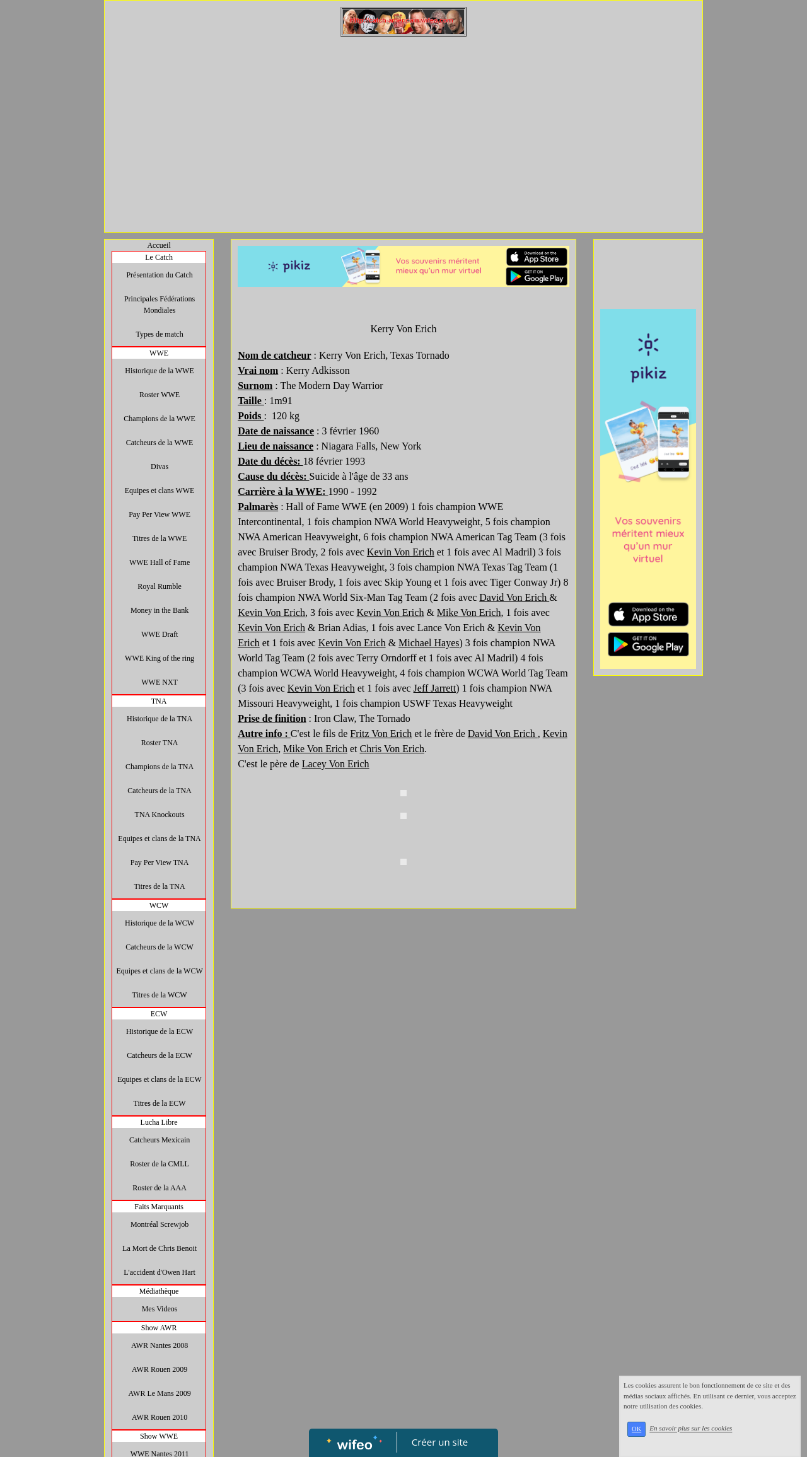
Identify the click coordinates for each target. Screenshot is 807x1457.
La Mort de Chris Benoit (159, 1248)
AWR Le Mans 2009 (159, 1393)
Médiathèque (159, 1291)
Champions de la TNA (159, 766)
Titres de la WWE (159, 538)
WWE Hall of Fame (159, 562)
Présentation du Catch (159, 274)
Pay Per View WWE (159, 514)
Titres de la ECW (159, 1103)
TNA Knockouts (160, 814)
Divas (159, 466)
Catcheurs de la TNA (159, 790)
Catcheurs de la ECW (159, 1055)
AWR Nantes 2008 (159, 1345)
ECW (159, 1013)
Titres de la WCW (159, 994)
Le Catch (159, 257)
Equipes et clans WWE (160, 490)
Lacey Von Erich (335, 763)
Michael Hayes (428, 642)
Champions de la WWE (159, 418)
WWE (158, 353)
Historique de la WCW (159, 923)
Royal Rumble (159, 586)
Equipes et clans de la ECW (159, 1079)
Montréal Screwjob (160, 1224)
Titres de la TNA (159, 886)
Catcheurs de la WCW (159, 947)
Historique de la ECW (159, 1031)
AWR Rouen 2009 (159, 1369)
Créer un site (440, 1442)
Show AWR (159, 1327)
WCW (159, 905)
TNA (159, 701)
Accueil (158, 245)
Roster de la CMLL (159, 1163)
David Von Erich (514, 597)
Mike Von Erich (469, 612)
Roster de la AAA (159, 1187)
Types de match (159, 334)
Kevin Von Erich (400, 552)
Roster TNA (159, 742)
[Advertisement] (403, 131)
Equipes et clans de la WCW (159, 970)
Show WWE (159, 1436)
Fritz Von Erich (381, 733)
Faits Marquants (158, 1206)
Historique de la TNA (159, 718)
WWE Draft (159, 634)
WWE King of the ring (159, 658)
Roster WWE (159, 394)
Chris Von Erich (391, 748)
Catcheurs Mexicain (159, 1139)
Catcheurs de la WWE (160, 442)
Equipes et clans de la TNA (159, 838)
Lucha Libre (159, 1122)
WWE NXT (159, 682)
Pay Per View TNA (160, 862)
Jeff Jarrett (435, 688)
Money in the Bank (160, 610)
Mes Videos (160, 1308)
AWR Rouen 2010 (159, 1417)
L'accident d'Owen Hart (159, 1272)
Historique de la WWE (159, 370)
